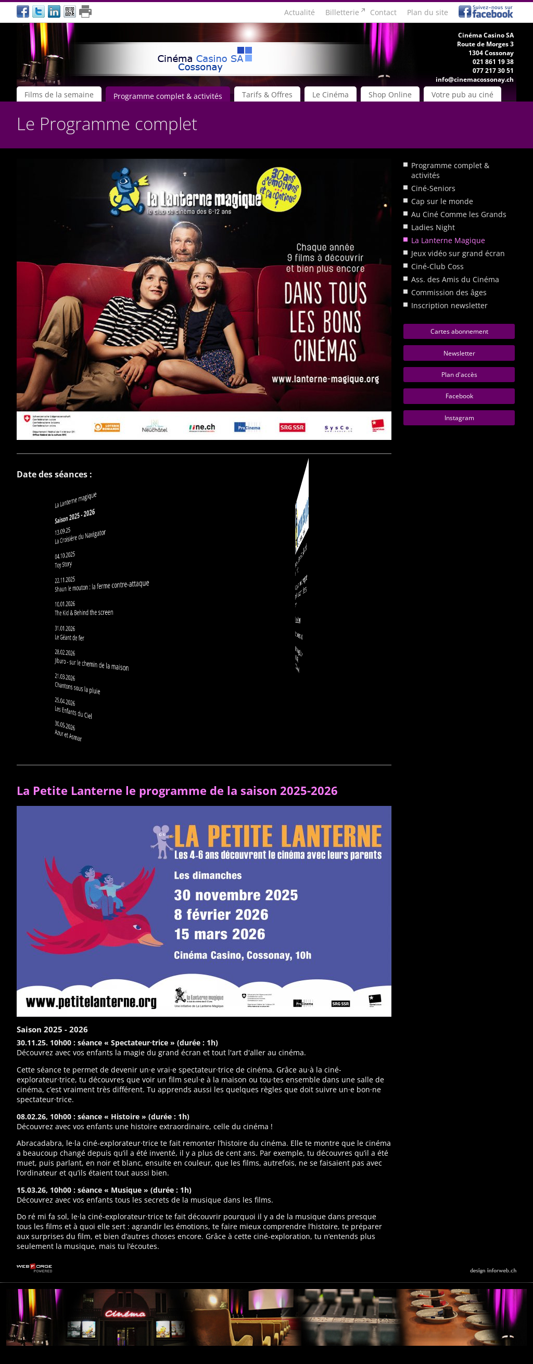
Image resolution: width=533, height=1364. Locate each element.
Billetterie (342, 12)
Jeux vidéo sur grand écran (458, 253)
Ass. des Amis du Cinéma (455, 279)
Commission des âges (449, 292)
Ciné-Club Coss (437, 266)
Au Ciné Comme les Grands (458, 214)
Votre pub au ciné (462, 94)
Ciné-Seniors (433, 188)
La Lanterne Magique (448, 240)
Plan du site (427, 12)
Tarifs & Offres (267, 94)
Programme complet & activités (167, 96)
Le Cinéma (330, 94)
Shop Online (390, 94)
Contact (383, 12)
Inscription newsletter (449, 305)
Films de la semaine (59, 94)
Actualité (299, 12)
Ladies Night (433, 227)
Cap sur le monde (442, 201)
